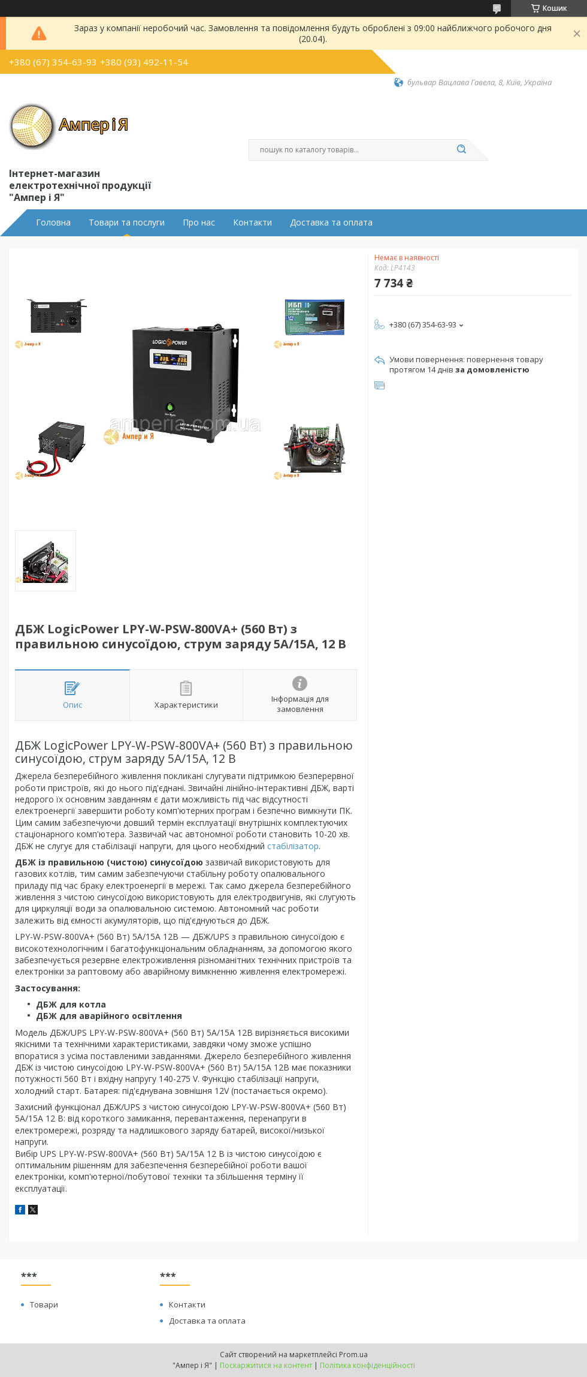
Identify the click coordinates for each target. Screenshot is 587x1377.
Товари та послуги (127, 222)
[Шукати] (461, 150)
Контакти (252, 222)
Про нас (199, 222)
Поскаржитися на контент (266, 1365)
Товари (44, 1304)
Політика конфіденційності (367, 1365)
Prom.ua (353, 1354)
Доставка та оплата (331, 222)
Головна (53, 222)
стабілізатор (293, 846)
